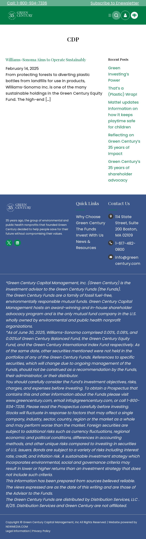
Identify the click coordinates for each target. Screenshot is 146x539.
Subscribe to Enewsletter (115, 3)
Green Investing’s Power (118, 74)
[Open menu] (110, 15)
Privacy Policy (41, 531)
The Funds (86, 229)
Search (116, 15)
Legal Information (18, 531)
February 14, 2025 (22, 68)
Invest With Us (89, 235)
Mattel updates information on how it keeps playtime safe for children (123, 115)
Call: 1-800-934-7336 (27, 3)
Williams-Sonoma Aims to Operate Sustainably (46, 59)
